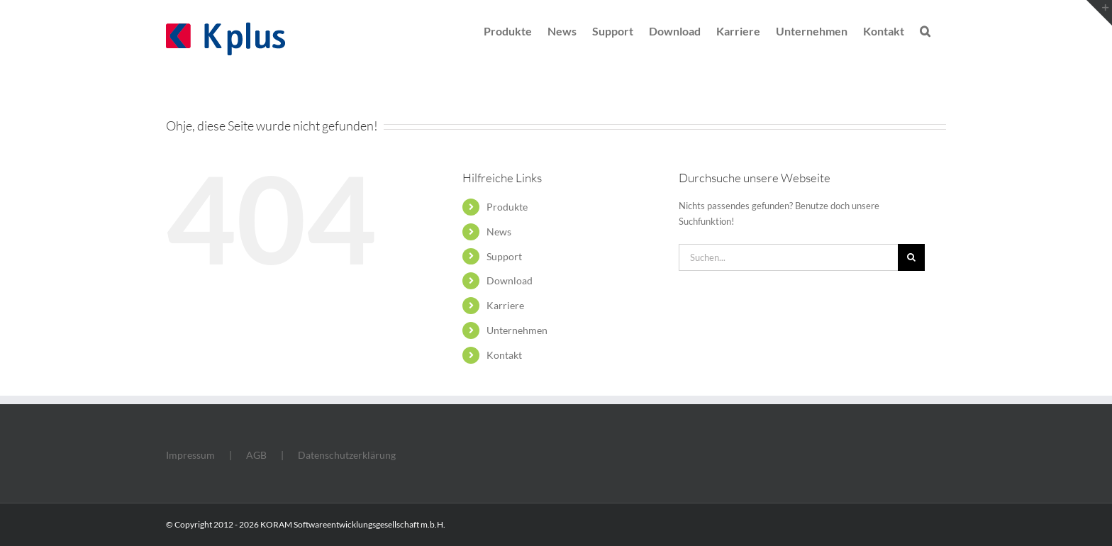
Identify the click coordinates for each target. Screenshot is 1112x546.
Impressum (190, 455)
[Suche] (911, 257)
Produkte (507, 207)
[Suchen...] (788, 257)
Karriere (505, 305)
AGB (256, 455)
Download (509, 280)
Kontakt (504, 355)
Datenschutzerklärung (347, 455)
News (498, 231)
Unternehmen (516, 330)
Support (504, 256)
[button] (925, 30)
